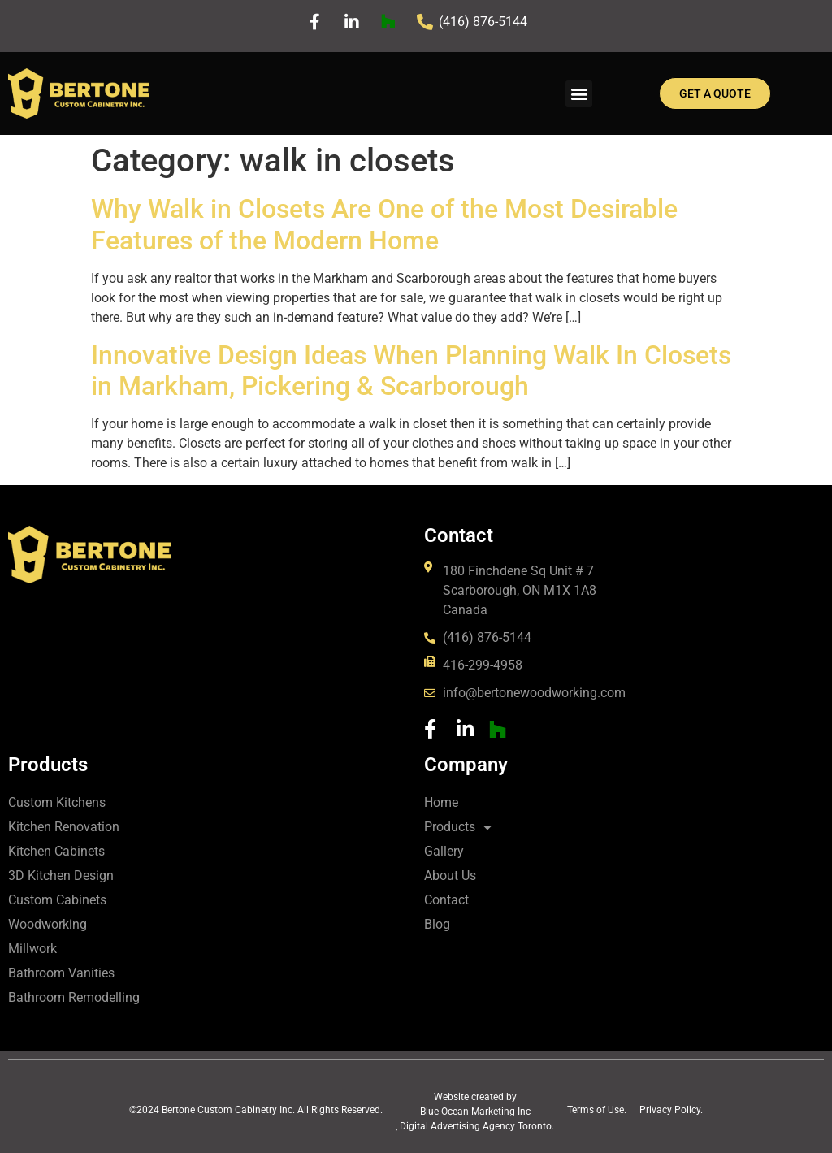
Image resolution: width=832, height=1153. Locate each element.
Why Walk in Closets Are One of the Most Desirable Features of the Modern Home (384, 224)
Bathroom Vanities (61, 973)
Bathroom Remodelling (74, 997)
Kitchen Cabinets (56, 851)
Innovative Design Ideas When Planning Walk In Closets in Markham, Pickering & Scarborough (411, 370)
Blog (437, 924)
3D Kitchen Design (61, 875)
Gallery (444, 851)
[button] (579, 93)
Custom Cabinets (57, 900)
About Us (450, 875)
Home (441, 802)
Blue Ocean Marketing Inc (475, 1111)
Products (458, 827)
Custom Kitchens (57, 802)
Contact (446, 900)
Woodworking (47, 924)
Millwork (32, 948)
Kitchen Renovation (63, 826)
